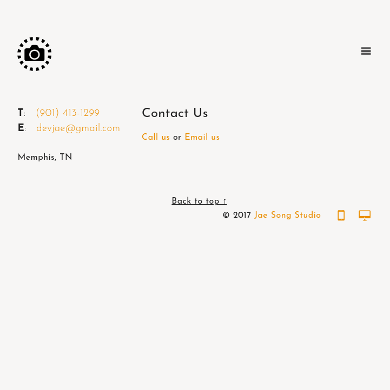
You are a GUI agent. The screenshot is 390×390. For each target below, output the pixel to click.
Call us (156, 137)
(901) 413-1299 (68, 113)
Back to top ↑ (199, 201)
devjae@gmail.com (78, 128)
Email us (202, 137)
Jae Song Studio (287, 215)
